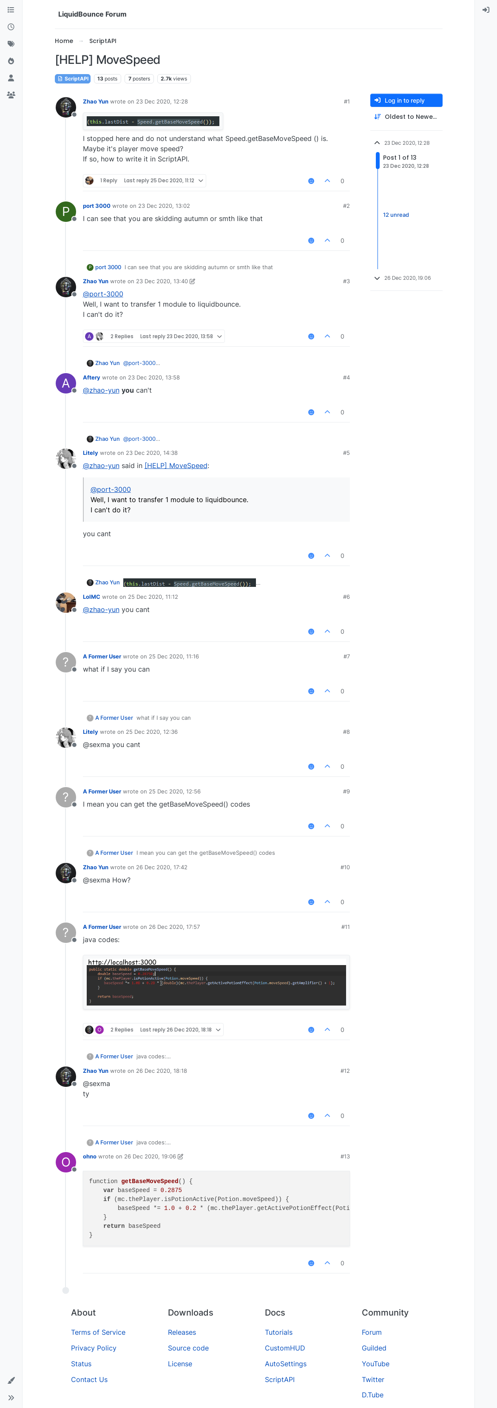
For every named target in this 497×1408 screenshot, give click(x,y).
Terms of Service (98, 1332)
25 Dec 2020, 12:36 (152, 731)
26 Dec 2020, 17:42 (161, 867)
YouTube (375, 1363)
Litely (90, 452)
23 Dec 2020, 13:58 (154, 377)
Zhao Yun (95, 101)
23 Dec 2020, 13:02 (164, 205)
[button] (11, 1381)
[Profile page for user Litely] (66, 458)
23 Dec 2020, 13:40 (162, 281)
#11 (345, 926)
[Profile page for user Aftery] (66, 383)
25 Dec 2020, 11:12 (153, 596)
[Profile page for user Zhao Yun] (66, 107)
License (180, 1363)
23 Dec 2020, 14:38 (152, 452)
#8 (346, 731)
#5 (346, 452)
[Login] (486, 10)
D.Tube (372, 1395)
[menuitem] (486, 10)
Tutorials (279, 1332)
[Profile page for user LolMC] (66, 602)
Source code (188, 1348)
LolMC (91, 596)
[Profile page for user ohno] (66, 1162)
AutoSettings (286, 1363)
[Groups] (11, 95)
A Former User (102, 656)
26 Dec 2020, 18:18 (161, 1070)
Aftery (91, 377)
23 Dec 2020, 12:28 (162, 101)
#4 (346, 377)
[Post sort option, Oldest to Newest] (406, 117)
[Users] (11, 78)
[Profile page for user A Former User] (66, 662)
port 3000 (97, 205)
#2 (346, 205)
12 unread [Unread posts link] (396, 214)
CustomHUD (285, 1348)
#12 (345, 1070)
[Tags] (11, 44)
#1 (347, 101)
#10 (345, 867)
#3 (346, 281)
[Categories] (11, 10)
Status (81, 1363)
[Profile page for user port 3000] (66, 211)
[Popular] (11, 61)
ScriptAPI (72, 78)
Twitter (373, 1379)
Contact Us (89, 1379)
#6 (346, 596)
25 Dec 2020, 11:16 (174, 656)
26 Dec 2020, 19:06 (150, 1156)
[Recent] (11, 27)
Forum (372, 1332)
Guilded (374, 1348)
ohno (90, 1156)
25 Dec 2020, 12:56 (175, 791)
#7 (347, 656)
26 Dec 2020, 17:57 (174, 926)
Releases (182, 1332)
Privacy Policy (93, 1348)
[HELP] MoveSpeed (176, 465)
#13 (345, 1156)
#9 (346, 791)
